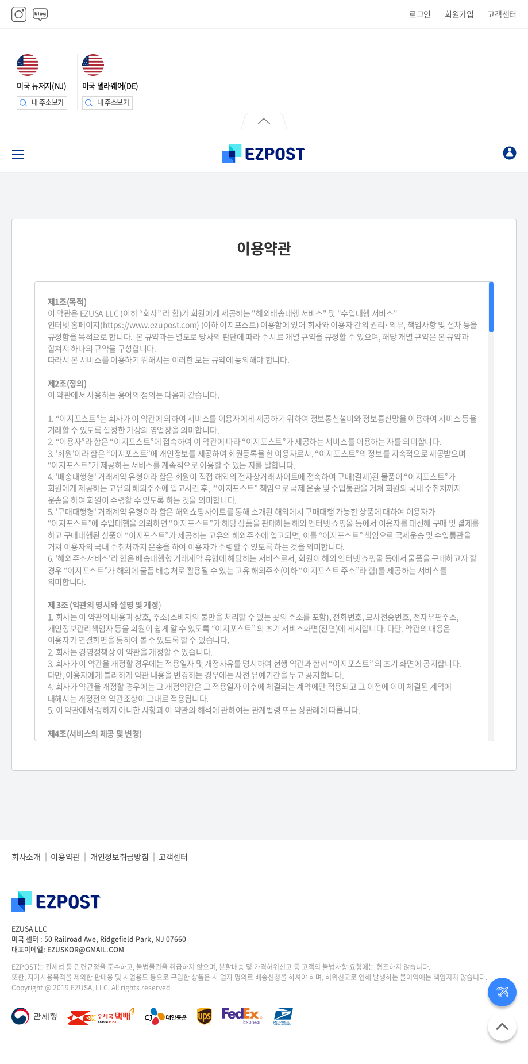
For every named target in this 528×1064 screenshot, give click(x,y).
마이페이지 (509, 153)
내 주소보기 (48, 102)
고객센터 (502, 14)
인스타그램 (18, 14)
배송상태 (502, 992)
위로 (502, 1026)
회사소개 (26, 856)
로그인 (420, 14)
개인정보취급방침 (119, 856)
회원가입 (459, 14)
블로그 (40, 14)
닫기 (264, 122)
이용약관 (65, 856)
